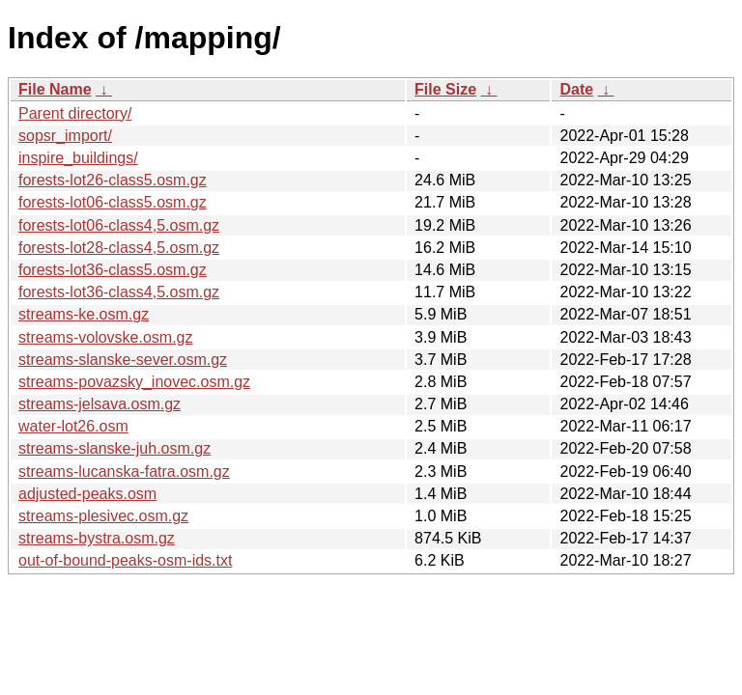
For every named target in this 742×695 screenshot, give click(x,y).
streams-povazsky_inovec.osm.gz (134, 382)
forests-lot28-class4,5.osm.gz (118, 247)
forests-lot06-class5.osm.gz (112, 202)
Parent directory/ (74, 113)
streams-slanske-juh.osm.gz (114, 448)
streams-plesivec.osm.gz (103, 516)
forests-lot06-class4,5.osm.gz (118, 225)
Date (576, 89)
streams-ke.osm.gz (83, 314)
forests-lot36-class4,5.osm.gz (118, 292)
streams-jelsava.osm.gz (99, 404)
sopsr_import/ (65, 135)
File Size (445, 89)
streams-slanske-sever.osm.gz (122, 359)
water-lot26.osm (73, 426)
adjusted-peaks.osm (87, 494)
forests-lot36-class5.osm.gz (112, 270)
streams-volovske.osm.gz (105, 337)
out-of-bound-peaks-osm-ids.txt (125, 560)
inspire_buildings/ (78, 158)
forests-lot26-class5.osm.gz (112, 180)
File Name (55, 89)
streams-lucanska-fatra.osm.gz (124, 471)
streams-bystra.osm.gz (96, 538)
